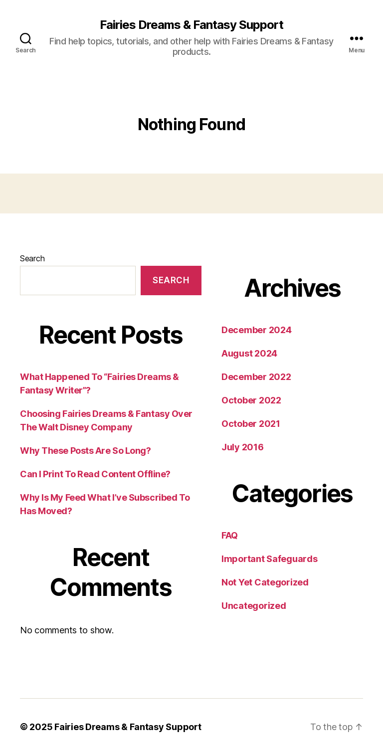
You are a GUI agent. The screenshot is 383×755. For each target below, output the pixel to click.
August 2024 (249, 353)
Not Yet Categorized (265, 582)
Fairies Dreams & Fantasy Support (191, 25)
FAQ (229, 535)
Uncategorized (253, 605)
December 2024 (256, 330)
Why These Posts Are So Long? (85, 450)
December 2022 (256, 377)
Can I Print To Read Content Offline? (95, 474)
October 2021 (250, 423)
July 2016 (242, 447)
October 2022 (251, 400)
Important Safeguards (269, 559)
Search (32, 258)
